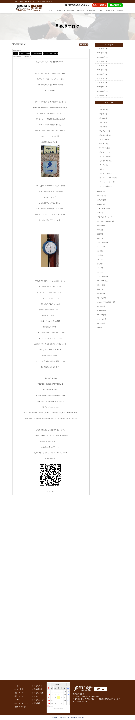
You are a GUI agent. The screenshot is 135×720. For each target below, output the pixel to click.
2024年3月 (101, 83)
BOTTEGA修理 (104, 148)
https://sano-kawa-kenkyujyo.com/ (52, 401)
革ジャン (100, 272)
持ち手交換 (101, 285)
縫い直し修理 (101, 298)
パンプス (100, 259)
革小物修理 (103, 118)
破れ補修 (100, 230)
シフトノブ (101, 247)
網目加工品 (101, 225)
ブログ (16, 53)
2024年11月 (101, 57)
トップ (51, 10)
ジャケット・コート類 (107, 182)
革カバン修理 (103, 110)
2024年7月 (101, 70)
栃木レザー (101, 191)
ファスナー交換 (102, 242)
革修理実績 (80, 10)
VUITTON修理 (104, 139)
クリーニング (101, 319)
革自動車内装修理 (105, 135)
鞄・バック (19, 693)
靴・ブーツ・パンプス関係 (108, 178)
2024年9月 (101, 61)
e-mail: (38, 395)
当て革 (99, 327)
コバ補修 (100, 251)
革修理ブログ (109, 10)
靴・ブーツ (19, 696)
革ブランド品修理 (24, 53)
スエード (100, 213)
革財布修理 (103, 114)
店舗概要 (120, 10)
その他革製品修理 (36, 53)
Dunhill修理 (101, 323)
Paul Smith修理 (102, 281)
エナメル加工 (101, 200)
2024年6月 (101, 74)
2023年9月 (101, 95)
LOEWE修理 (101, 310)
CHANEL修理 (104, 144)
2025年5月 (101, 53)
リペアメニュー (47, 53)
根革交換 (100, 289)
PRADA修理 (101, 204)
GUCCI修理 (101, 306)
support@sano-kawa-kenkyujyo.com (52, 395)
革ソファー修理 (104, 131)
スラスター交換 (102, 276)
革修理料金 (70, 10)
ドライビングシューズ (104, 217)
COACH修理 (101, 315)
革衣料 (17, 700)
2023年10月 (101, 91)
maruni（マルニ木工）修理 (106, 302)
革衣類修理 (103, 127)
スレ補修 (100, 255)
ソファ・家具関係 (105, 186)
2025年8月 (101, 49)
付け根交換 (101, 293)
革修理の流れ (91, 10)
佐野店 (56, 53)
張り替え (100, 264)
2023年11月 (101, 87)
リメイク (100, 268)
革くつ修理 (103, 122)
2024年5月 (101, 78)
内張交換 (100, 234)
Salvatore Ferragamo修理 (106, 221)
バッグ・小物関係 (105, 173)
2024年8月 (101, 66)
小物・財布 (19, 689)
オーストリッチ (102, 196)
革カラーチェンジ (105, 152)
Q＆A (100, 10)
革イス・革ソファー (22, 703)
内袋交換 (100, 238)
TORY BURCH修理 (103, 208)
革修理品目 (59, 10)
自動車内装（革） (21, 707)
